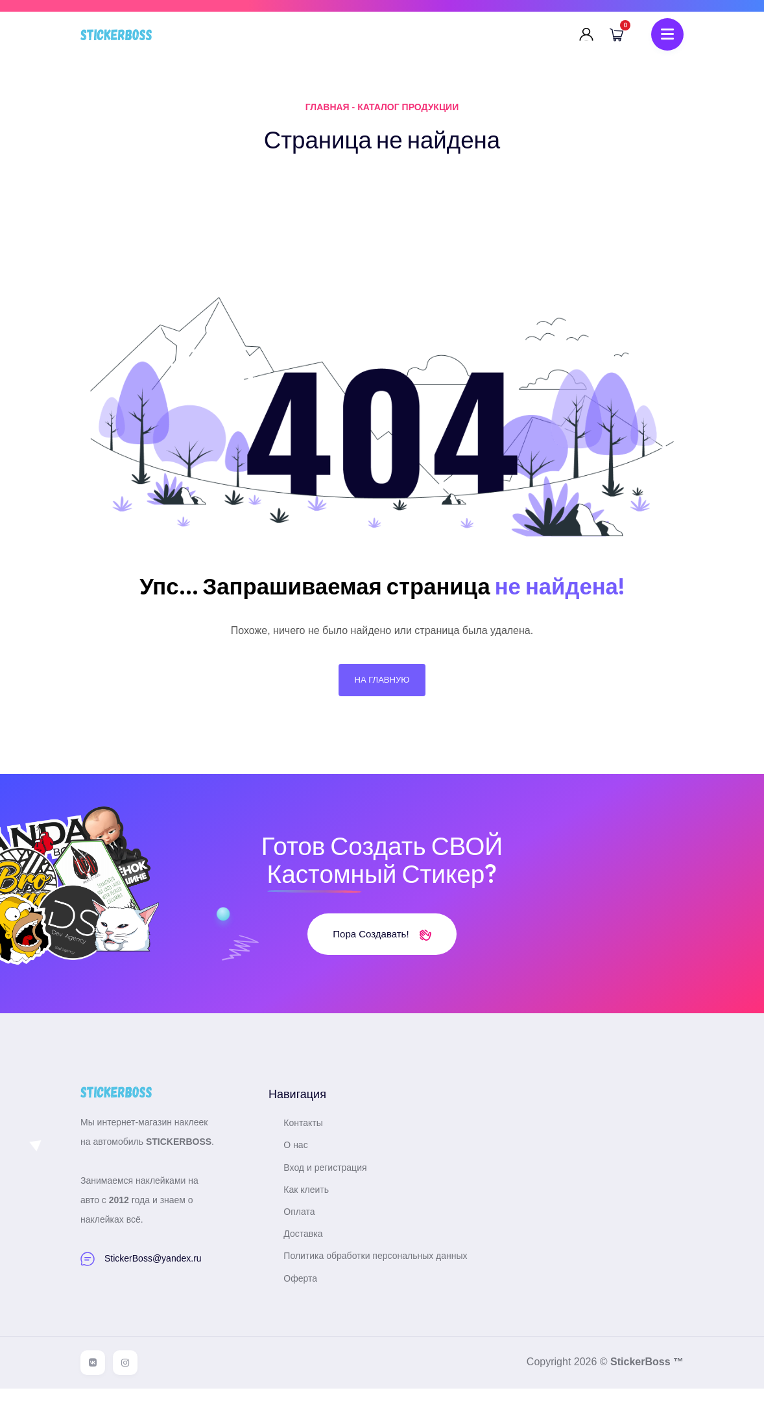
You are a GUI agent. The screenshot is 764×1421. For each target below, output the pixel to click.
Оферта (311, 1311)
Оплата (310, 1232)
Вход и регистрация (335, 1188)
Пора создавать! (382, 954)
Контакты (313, 1143)
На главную (381, 692)
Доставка (313, 1254)
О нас (306, 1165)
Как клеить (317, 1210)
